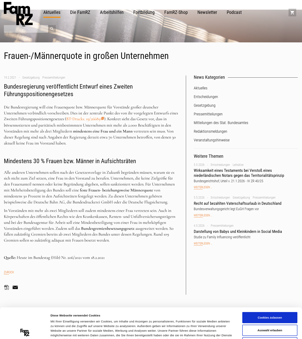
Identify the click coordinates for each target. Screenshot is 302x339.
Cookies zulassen (270, 287)
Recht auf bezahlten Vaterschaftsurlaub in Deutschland (237, 203)
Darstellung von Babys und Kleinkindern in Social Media (238, 231)
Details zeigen (205, 331)
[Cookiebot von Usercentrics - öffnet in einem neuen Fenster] (25, 331)
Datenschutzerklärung (78, 318)
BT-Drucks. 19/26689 (83, 118)
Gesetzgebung (31, 77)
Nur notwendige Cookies (270, 312)
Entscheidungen (220, 165)
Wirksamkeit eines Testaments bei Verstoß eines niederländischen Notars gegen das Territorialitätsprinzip (239, 173)
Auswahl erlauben (270, 299)
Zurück (9, 272)
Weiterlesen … (203, 187)
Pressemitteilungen (53, 77)
